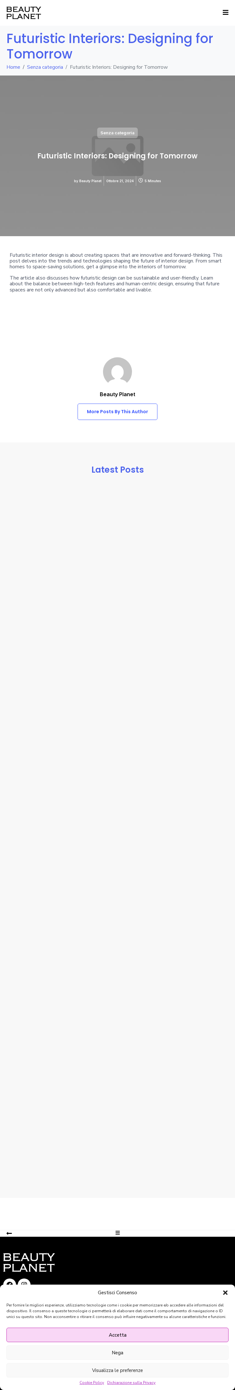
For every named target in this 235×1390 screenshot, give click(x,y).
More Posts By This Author (117, 411)
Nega (117, 1353)
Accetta (118, 1335)
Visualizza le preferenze (117, 1370)
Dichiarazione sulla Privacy (131, 1383)
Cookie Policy (92, 1383)
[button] (225, 1292)
